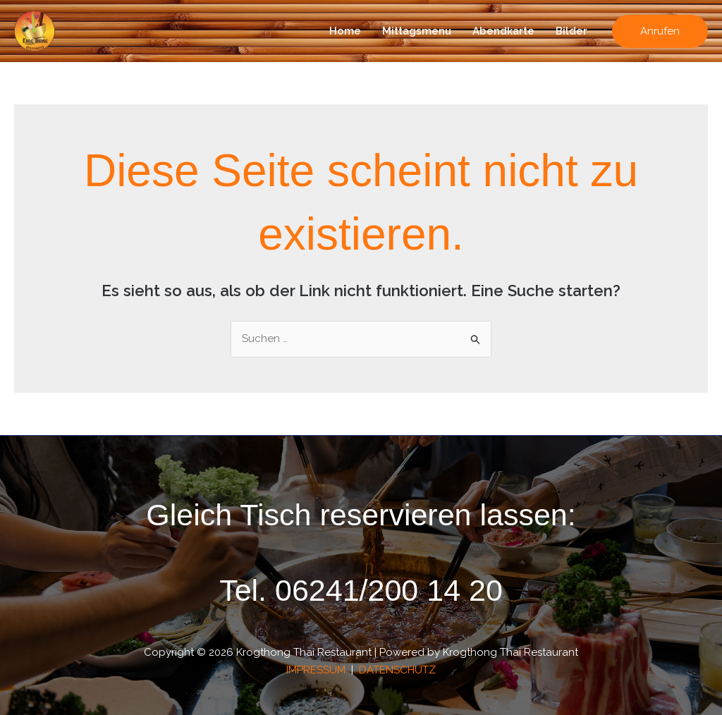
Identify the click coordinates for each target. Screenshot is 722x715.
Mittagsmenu (416, 31)
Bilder (571, 31)
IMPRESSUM (317, 670)
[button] (660, 31)
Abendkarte (503, 31)
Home (345, 31)
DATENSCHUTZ (397, 670)
